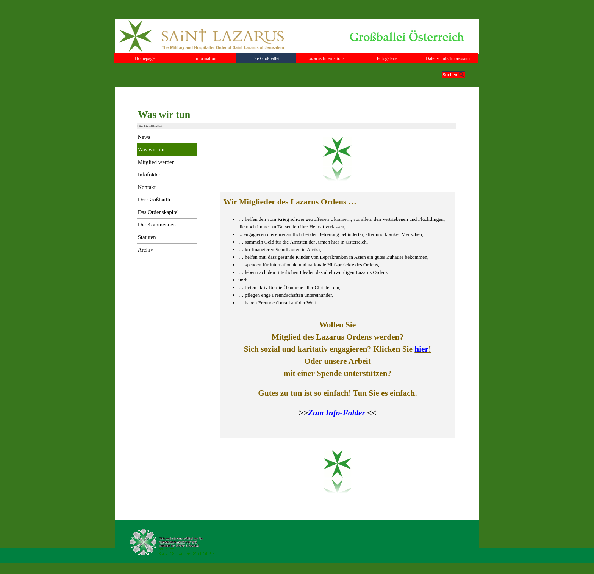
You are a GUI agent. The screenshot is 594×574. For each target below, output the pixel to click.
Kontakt (147, 187)
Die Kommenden (157, 225)
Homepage (145, 58)
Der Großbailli (154, 200)
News (144, 137)
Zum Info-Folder (336, 412)
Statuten (147, 237)
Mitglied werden (156, 162)
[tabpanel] (338, 315)
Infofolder (149, 174)
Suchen (449, 74)
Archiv (145, 250)
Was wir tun (151, 149)
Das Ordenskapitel (158, 212)
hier (421, 349)
